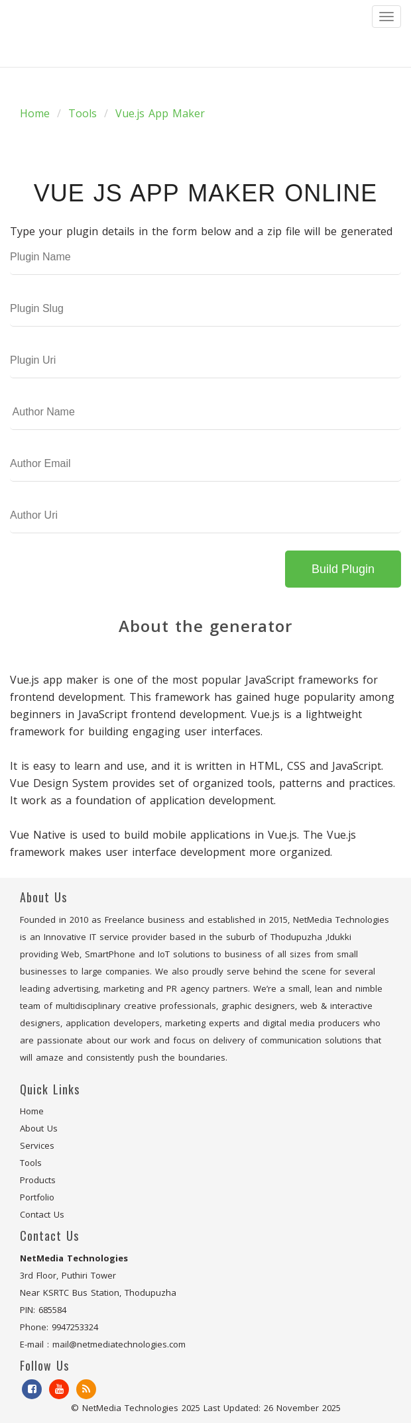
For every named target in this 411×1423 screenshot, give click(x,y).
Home (35, 113)
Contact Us (42, 1214)
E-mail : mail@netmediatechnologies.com (103, 1344)
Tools (82, 113)
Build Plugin (343, 569)
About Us (39, 1128)
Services (37, 1145)
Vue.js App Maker (160, 113)
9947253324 (75, 1327)
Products (38, 1180)
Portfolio (37, 1197)
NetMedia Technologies (130, 1408)
